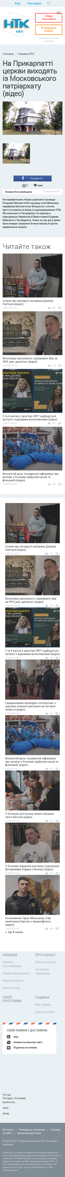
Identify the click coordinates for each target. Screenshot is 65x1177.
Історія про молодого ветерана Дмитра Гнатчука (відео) (28, 302)
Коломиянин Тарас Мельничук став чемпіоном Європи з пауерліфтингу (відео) (28, 921)
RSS (12, 1037)
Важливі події (11, 988)
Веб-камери (43, 1004)
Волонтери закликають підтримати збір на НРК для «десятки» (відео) (30, 360)
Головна (8, 54)
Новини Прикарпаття (16, 973)
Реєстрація (34, 3)
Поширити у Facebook (32, 178)
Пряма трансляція (49, 17)
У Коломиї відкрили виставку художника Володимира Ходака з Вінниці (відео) (32, 867)
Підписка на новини (22, 1047)
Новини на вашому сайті (24, 1042)
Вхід (17, 3)
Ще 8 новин (14, 932)
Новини (10, 955)
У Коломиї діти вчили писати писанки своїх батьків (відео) (29, 815)
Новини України (13, 980)
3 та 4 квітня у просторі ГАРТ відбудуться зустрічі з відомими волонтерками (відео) (30, 418)
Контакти (8, 1129)
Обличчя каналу (45, 962)
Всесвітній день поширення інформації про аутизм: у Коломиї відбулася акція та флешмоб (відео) (31, 477)
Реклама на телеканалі (32, 1129)
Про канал (45, 955)
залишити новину (48, 30)
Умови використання (29, 1133)
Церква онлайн (45, 1012)
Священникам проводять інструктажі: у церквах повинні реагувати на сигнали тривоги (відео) (30, 706)
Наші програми (12, 999)
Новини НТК (26, 54)
